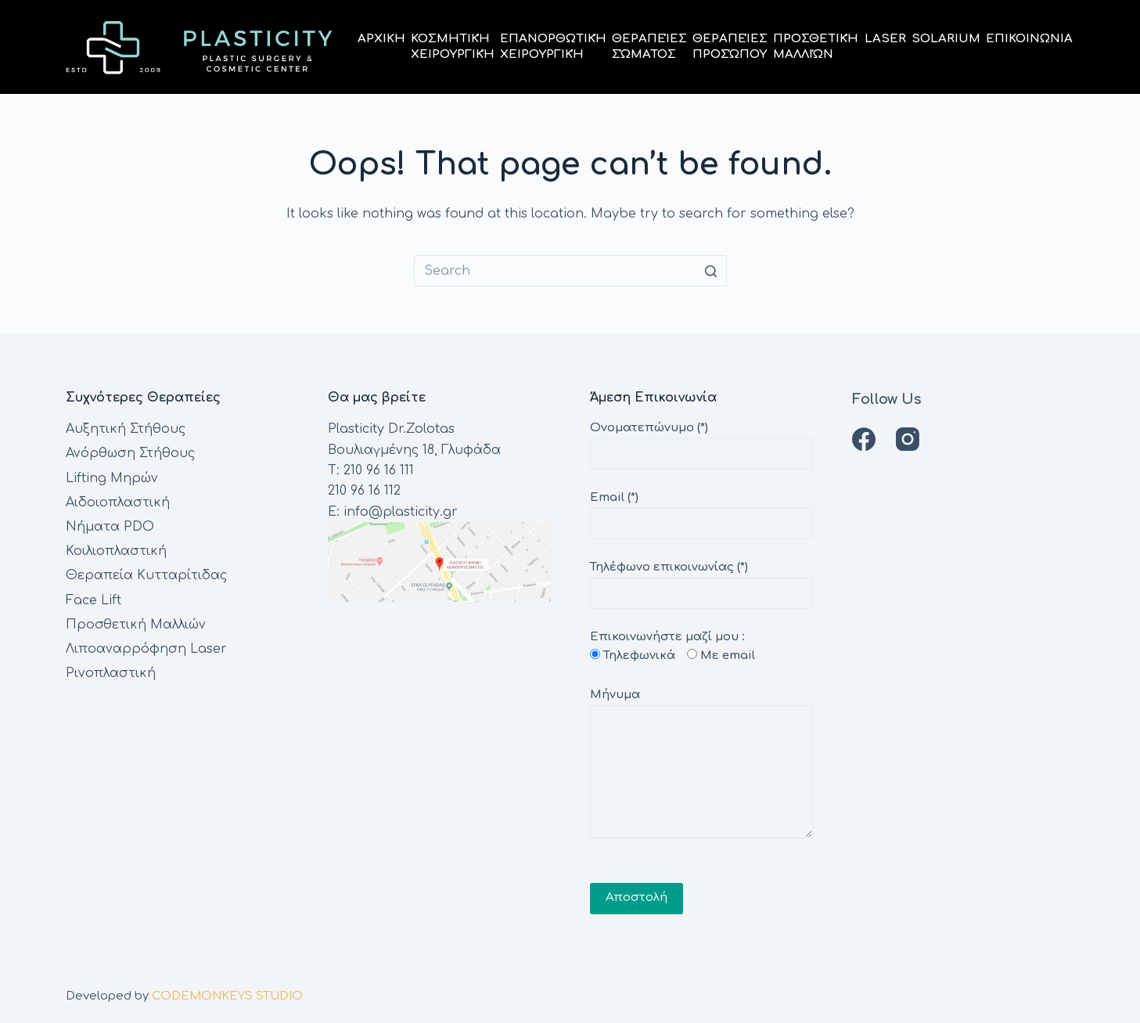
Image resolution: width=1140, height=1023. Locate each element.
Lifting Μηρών (112, 478)
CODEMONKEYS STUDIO (227, 996)
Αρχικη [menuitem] (381, 38)
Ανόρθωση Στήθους (130, 453)
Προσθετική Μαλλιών (136, 625)
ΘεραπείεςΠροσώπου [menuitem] (730, 46)
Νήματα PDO (110, 527)
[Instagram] (907, 439)
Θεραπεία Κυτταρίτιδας (146, 575)
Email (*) (701, 511)
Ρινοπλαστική (111, 673)
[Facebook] (864, 439)
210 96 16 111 (378, 470)
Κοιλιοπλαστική (116, 551)
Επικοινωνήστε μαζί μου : (701, 756)
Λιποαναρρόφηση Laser (146, 649)
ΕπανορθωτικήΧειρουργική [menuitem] (553, 46)
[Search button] (711, 270)
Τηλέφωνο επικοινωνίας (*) (701, 580)
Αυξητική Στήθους (125, 429)
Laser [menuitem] (885, 38)
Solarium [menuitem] (946, 38)
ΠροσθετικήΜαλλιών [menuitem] (815, 46)
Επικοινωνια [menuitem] (1029, 38)
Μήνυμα (701, 763)
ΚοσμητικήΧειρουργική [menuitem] (452, 46)
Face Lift (93, 600)
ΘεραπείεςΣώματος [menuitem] (649, 46)
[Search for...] (570, 270)
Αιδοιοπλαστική (118, 502)
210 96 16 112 (364, 491)
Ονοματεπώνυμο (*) (701, 441)
